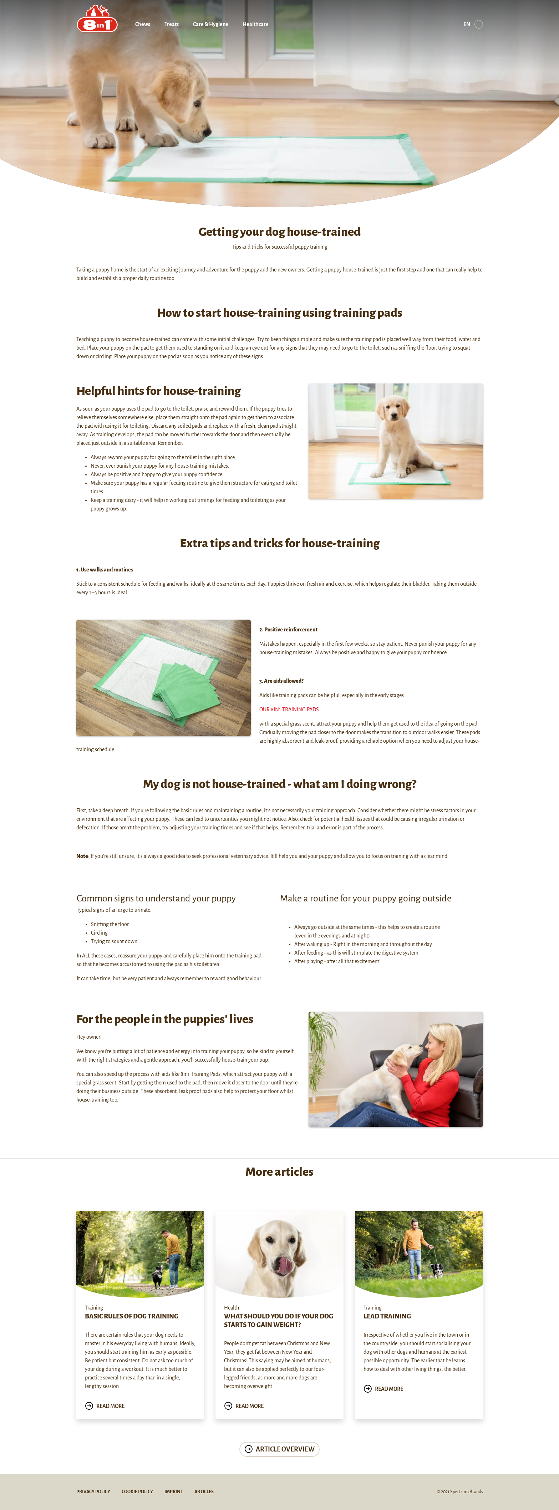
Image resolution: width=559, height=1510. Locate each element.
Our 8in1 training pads (289, 709)
